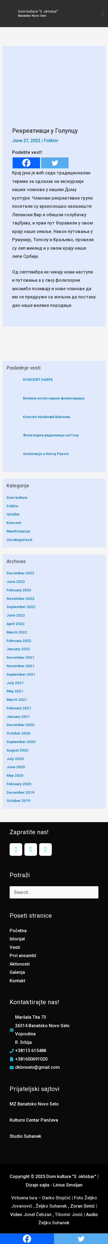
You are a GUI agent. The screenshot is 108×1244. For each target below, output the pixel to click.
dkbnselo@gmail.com (37, 1067)
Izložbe (13, 514)
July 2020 (15, 758)
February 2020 (19, 784)
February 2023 (19, 590)
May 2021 (15, 691)
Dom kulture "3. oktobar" (38, 11)
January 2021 (18, 716)
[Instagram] (30, 849)
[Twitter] (55, 162)
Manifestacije (18, 531)
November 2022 (20, 598)
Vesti (15, 947)
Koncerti (14, 522)
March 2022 (17, 632)
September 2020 (21, 741)
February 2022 (19, 640)
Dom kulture (17, 497)
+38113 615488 (30, 1050)
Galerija (17, 972)
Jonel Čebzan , (39, 1214)
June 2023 (16, 581)
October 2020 (18, 733)
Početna (18, 930)
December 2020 (20, 724)
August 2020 (17, 750)
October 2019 (18, 800)
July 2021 (15, 683)
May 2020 (15, 775)
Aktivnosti (20, 964)
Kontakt (17, 980)
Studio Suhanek (25, 1136)
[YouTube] (45, 849)
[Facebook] (26, 162)
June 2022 (16, 615)
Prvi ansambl (23, 955)
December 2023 (20, 573)
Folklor (51, 140)
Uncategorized (19, 539)
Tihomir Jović (69, 1214)
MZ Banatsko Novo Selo (34, 1104)
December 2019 (20, 792)
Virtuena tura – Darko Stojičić (41, 1197)
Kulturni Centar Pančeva (34, 1120)
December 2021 (20, 657)
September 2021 (21, 674)
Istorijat (17, 938)
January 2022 (18, 649)
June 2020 (16, 767)
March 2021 (17, 699)
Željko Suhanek (51, 1206)
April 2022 (15, 623)
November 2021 (20, 666)
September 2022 (21, 606)
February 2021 (19, 708)
